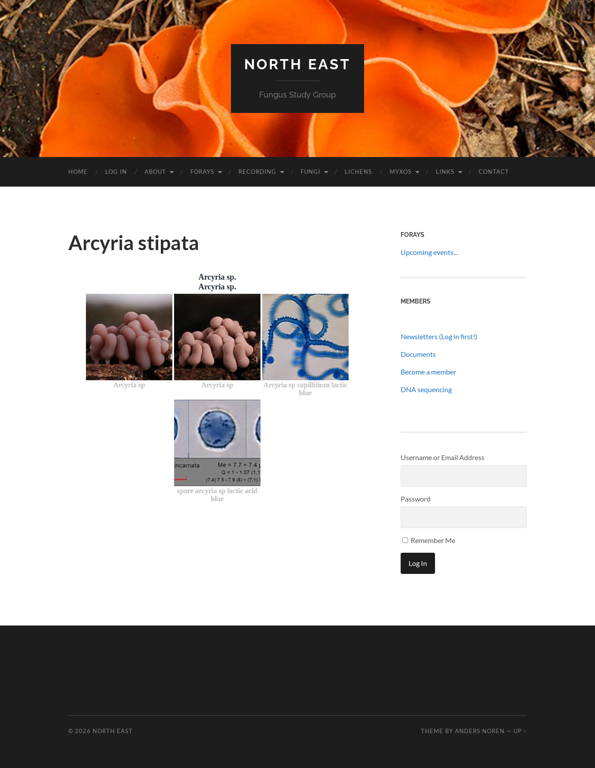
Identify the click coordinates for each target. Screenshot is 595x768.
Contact (494, 171)
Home (78, 171)
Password (416, 499)
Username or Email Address (442, 457)
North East (297, 64)
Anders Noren (480, 730)
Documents (418, 354)
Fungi (310, 171)
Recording (257, 171)
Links (445, 171)
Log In (116, 171)
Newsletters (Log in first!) (439, 336)
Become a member (428, 371)
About (155, 171)
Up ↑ (520, 730)
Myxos (401, 171)
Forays (202, 171)
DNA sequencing (426, 389)
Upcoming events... (429, 252)
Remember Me (428, 540)
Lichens (358, 171)
